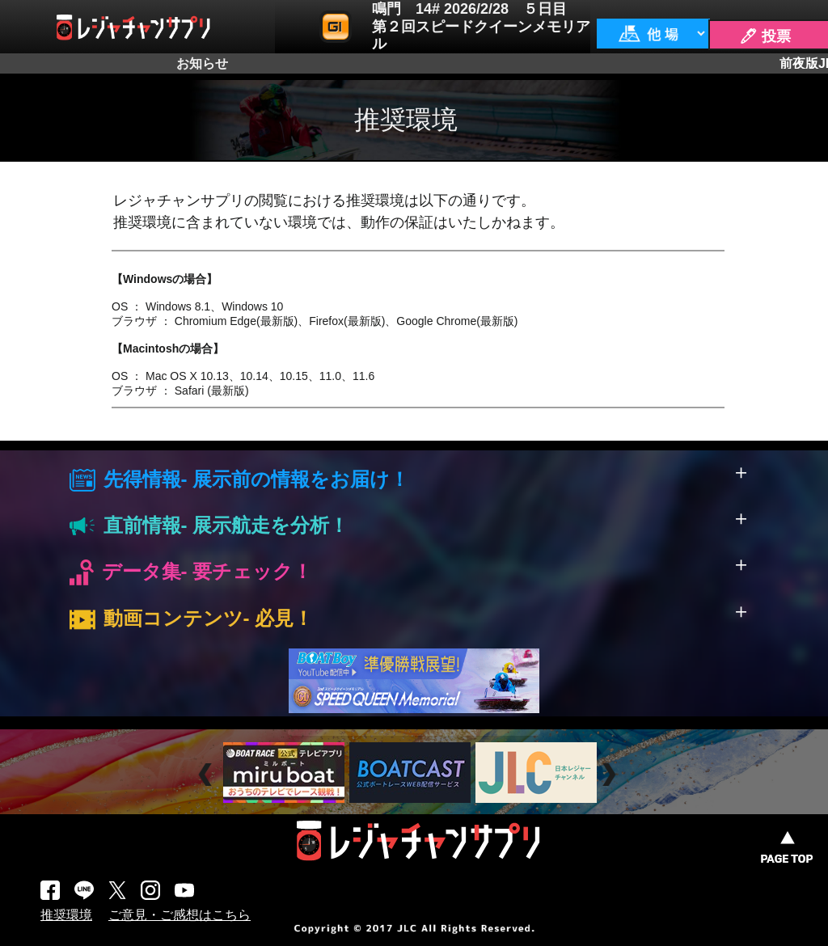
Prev (207, 775)
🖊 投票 (765, 36)
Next (611, 775)
